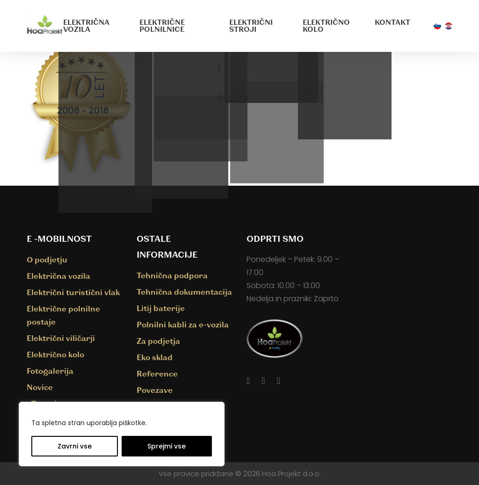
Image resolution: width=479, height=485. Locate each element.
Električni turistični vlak (73, 292)
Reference (157, 373)
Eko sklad (155, 357)
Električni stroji (251, 25)
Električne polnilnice (162, 25)
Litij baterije (161, 308)
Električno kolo (326, 25)
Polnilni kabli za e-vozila (183, 324)
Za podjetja (158, 340)
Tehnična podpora (172, 275)
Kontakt (392, 22)
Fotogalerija (50, 370)
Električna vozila (86, 25)
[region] (122, 434)
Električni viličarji (61, 337)
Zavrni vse (75, 446)
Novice (40, 387)
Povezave (155, 389)
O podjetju (47, 259)
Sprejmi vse (166, 446)
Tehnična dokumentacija (184, 291)
